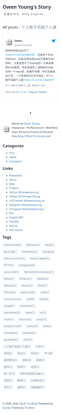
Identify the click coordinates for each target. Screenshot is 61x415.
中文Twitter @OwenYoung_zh (27, 200)
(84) (30, 299)
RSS (11, 213)
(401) (29, 333)
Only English (33, 14)
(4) (27, 265)
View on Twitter (37, 92)
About (12, 179)
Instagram (15, 161)
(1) (33, 245)
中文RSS (14, 221)
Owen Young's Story (27, 7)
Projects (14, 188)
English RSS (16, 217)
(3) (12, 245)
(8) (48, 353)
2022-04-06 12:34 (15, 92)
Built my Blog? (29, 403)
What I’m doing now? (38, 136)
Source (13, 226)
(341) (27, 339)
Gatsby (7, 408)
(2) (42, 278)
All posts (10, 27)
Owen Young (31, 123)
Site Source (16, 230)
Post (11, 153)
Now (12, 184)
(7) (8, 387)
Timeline (29, 408)
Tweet (12, 157)
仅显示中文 (12, 14)
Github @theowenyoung (24, 192)
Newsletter (15, 175)
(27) (42, 319)
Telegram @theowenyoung (25, 205)
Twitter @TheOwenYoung (24, 196)
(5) (8, 353)
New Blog (17, 136)
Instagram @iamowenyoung (26, 209)
